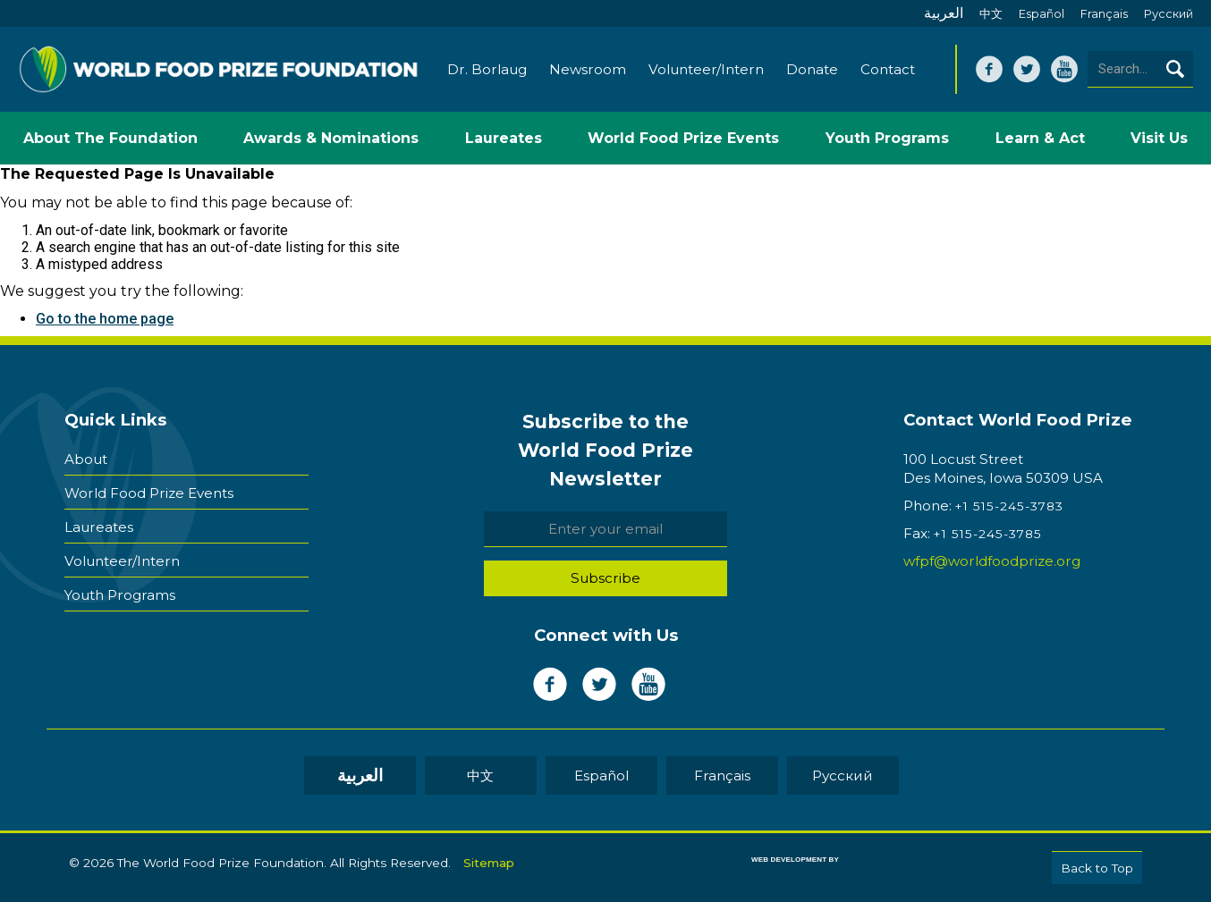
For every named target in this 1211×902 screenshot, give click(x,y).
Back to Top (1097, 868)
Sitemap (488, 863)
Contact (887, 69)
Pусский (1168, 14)
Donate (812, 69)
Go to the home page (105, 318)
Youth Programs (119, 594)
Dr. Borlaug (487, 69)
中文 (991, 14)
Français (1104, 14)
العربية (943, 13)
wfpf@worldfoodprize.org (991, 560)
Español (1041, 14)
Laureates (98, 526)
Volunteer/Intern (706, 69)
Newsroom (587, 69)
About (85, 459)
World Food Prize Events (148, 493)
